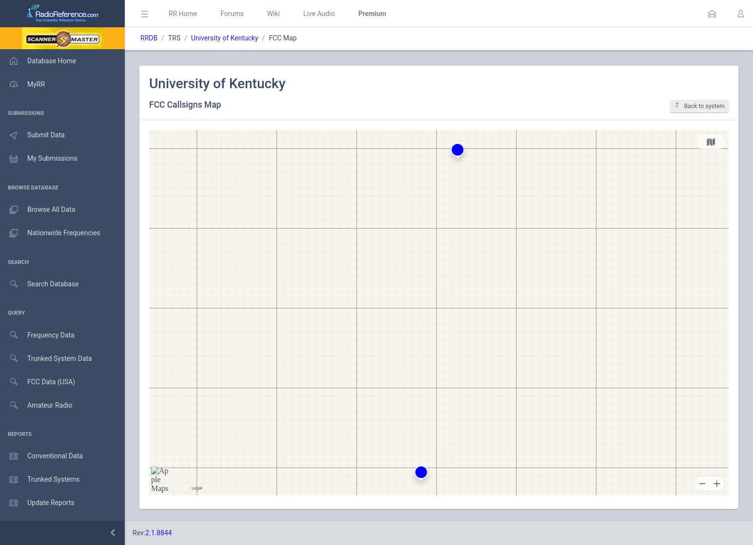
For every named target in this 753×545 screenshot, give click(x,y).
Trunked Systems (39, 479)
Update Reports (37, 503)
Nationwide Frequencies (50, 233)
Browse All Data (37, 210)
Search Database (39, 284)
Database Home (38, 60)
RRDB (148, 38)
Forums (232, 14)
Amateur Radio (36, 405)
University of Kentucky (224, 38)
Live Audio (319, 14)
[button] (712, 14)
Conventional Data (41, 456)
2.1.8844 (158, 533)
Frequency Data (37, 335)
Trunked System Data (46, 359)
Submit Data (32, 135)
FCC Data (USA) (37, 382)
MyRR (22, 84)
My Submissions (38, 158)
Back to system (699, 106)
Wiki (273, 14)
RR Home (183, 14)
